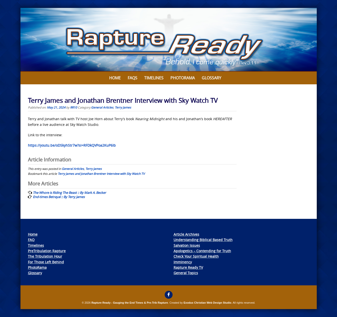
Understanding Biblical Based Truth (203, 239)
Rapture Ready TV (188, 267)
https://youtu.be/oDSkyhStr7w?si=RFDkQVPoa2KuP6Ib (72, 145)
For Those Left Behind (46, 262)
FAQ (31, 239)
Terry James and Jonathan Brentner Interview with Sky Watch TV (101, 174)
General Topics (186, 273)
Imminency (183, 262)
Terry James (123, 107)
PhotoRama (37, 267)
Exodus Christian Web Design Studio (207, 302)
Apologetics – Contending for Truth (202, 251)
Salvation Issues (187, 245)
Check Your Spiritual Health (196, 256)
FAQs (132, 78)
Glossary (211, 78)
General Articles (102, 107)
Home (115, 78)
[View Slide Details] (168, 40)
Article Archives (186, 234)
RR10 (73, 107)
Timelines (153, 78)
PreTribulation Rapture (47, 251)
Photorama (182, 78)
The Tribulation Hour (45, 256)
